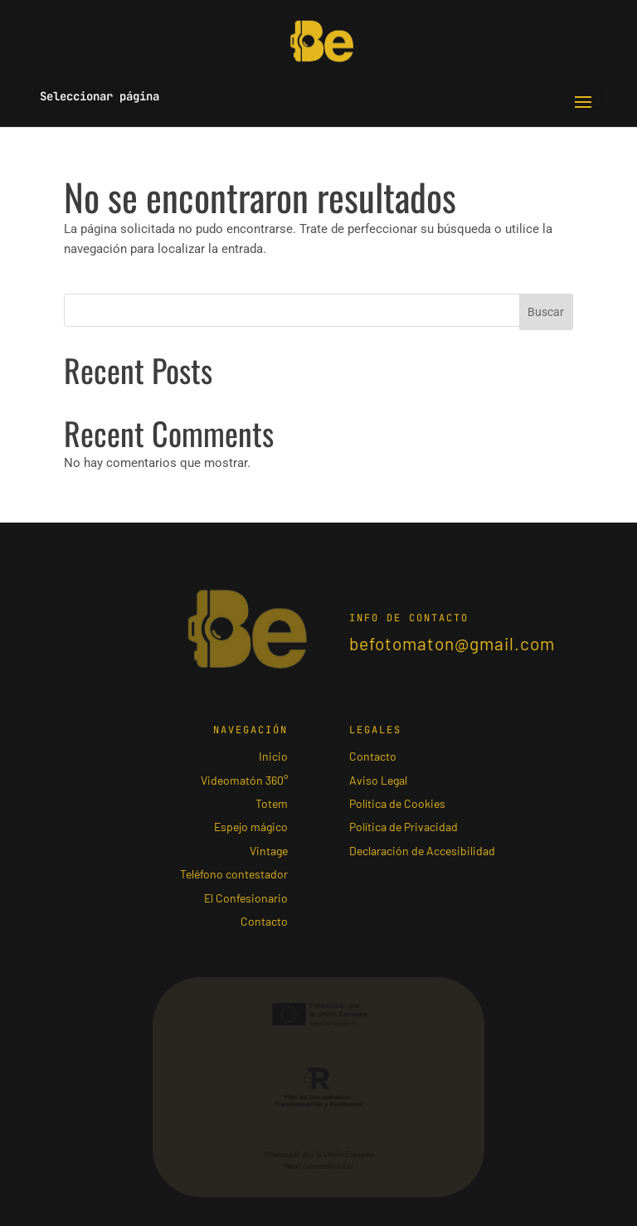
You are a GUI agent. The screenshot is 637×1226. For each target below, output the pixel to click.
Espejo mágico (251, 826)
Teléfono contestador (234, 873)
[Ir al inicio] (321, 40)
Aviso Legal (378, 779)
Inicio (273, 755)
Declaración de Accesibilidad (422, 850)
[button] (583, 103)
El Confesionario (246, 897)
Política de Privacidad (403, 826)
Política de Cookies (397, 803)
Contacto (264, 920)
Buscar (546, 312)
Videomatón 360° (244, 779)
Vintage (269, 850)
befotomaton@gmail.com (452, 643)
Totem (271, 803)
